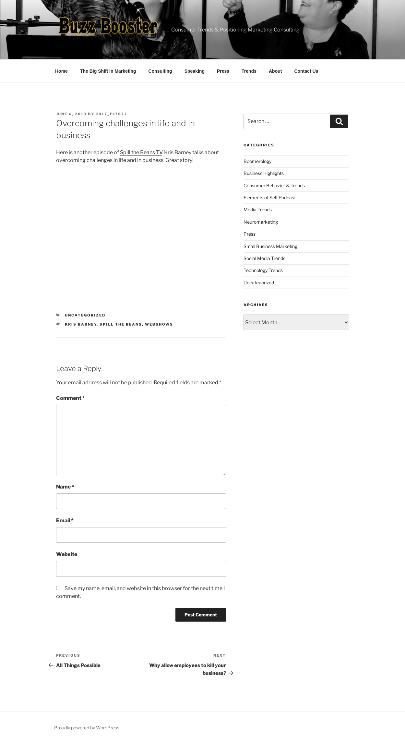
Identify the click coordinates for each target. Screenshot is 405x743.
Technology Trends (263, 270)
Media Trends (258, 209)
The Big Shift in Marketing (108, 71)
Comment (70, 398)
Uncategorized (85, 315)
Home (61, 71)
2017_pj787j (111, 114)
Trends (249, 71)
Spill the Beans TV (141, 152)
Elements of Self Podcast (270, 197)
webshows (159, 324)
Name (65, 487)
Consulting (160, 71)
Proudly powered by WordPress (86, 727)
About (275, 71)
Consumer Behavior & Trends (274, 185)
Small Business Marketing (270, 246)
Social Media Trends (264, 258)
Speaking (195, 71)
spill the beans (121, 324)
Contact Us (306, 71)
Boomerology (257, 161)
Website (66, 554)
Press (223, 71)
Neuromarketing (261, 222)
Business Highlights (264, 173)
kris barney (81, 324)
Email (65, 520)
